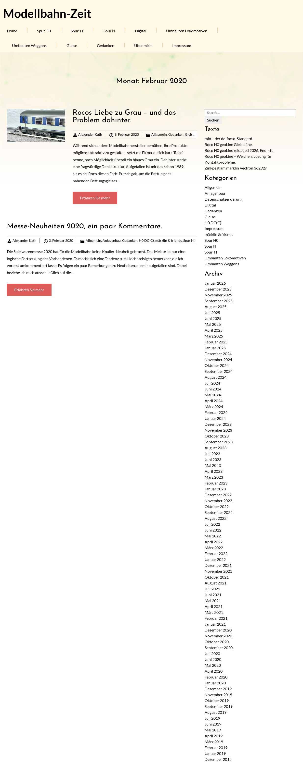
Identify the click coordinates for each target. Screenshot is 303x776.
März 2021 (214, 612)
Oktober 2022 (217, 506)
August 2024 (215, 377)
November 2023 (218, 430)
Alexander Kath (90, 134)
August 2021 (215, 583)
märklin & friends (168, 240)
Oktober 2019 (217, 700)
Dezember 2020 (218, 630)
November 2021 (218, 571)
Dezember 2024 (218, 353)
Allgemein (159, 134)
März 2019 (214, 741)
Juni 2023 (213, 459)
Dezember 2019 (218, 688)
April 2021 (214, 606)
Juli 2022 (212, 524)
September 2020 (219, 647)
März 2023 (214, 477)
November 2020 (218, 635)
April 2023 (214, 471)
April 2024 (214, 400)
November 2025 (218, 294)
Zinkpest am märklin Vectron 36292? (235, 168)
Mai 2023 (213, 465)
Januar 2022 (215, 559)
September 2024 (219, 371)
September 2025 (219, 300)
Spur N (109, 30)
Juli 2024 (212, 383)
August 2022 (215, 518)
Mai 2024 (213, 394)
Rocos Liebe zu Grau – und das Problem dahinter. (124, 116)
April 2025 (214, 330)
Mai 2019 (213, 730)
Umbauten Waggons (29, 45)
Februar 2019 (216, 747)
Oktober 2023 (217, 436)
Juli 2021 (212, 588)
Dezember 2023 (218, 424)
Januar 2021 (215, 624)
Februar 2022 (216, 553)
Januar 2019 (215, 753)
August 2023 (215, 447)
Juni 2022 (213, 530)
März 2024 (214, 406)
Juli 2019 (212, 718)
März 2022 (214, 547)
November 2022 (218, 500)
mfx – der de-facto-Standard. (229, 138)
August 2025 (215, 306)
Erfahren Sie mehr (95, 197)
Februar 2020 (216, 677)
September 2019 (219, 706)
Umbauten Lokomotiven (186, 30)
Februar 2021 (216, 618)
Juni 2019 (213, 724)
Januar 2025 (215, 347)
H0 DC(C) (146, 240)
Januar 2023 (215, 488)
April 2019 (214, 735)
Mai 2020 (213, 665)
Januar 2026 (215, 283)
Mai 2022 (213, 536)
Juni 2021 (213, 594)
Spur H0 (44, 30)
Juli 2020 (212, 653)
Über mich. (143, 45)
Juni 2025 (213, 318)
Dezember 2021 (218, 565)
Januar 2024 (215, 418)
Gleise (71, 45)
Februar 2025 (216, 342)
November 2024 (218, 359)
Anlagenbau (112, 240)
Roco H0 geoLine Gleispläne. (228, 144)
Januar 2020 (215, 682)
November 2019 (218, 694)
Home (12, 30)
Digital (140, 30)
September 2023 (219, 441)
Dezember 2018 (218, 759)
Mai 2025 (213, 324)
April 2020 (214, 671)
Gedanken (105, 45)
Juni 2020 (213, 659)
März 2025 (214, 336)
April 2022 (214, 541)
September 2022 (219, 512)
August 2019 (215, 712)
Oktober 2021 (217, 577)
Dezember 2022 (218, 494)
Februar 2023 (216, 483)
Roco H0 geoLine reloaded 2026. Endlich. (239, 150)
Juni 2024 (213, 389)
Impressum (181, 45)
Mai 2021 (213, 600)
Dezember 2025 (218, 289)
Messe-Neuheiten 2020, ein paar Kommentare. (84, 226)
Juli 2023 (212, 453)
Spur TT (77, 30)
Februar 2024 (216, 412)
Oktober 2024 (217, 365)
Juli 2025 (212, 312)
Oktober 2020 (217, 641)
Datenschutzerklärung (223, 199)
